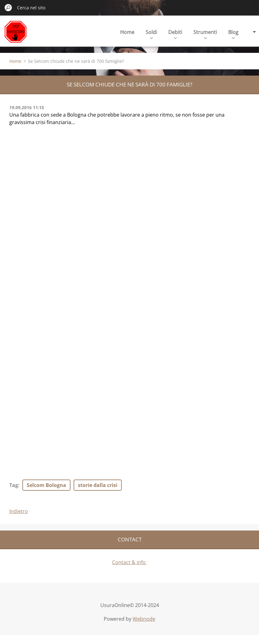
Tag (13, 485)
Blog (233, 34)
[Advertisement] (55, 172)
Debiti (175, 34)
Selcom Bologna (46, 485)
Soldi (151, 34)
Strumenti (205, 34)
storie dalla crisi (97, 485)
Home (127, 32)
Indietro (18, 511)
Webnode (144, 618)
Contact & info (129, 562)
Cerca (8, 7)
